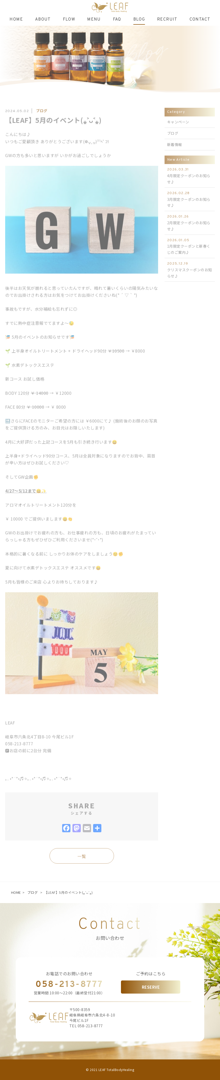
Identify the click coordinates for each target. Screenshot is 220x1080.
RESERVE (151, 987)
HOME (16, 892)
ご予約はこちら (151, 973)
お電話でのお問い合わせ (69, 973)
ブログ (32, 892)
